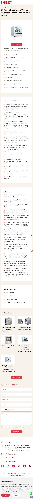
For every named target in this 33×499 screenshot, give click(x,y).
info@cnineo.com (11, 454)
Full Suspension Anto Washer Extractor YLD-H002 (25, 329)
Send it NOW (16, 431)
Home (2, 7)
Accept (5, 495)
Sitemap (22, 475)
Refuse (16, 495)
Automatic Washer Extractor (12, 7)
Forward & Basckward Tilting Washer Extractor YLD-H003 (8, 329)
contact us (9, 50)
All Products (16, 377)
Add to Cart (16, 44)
